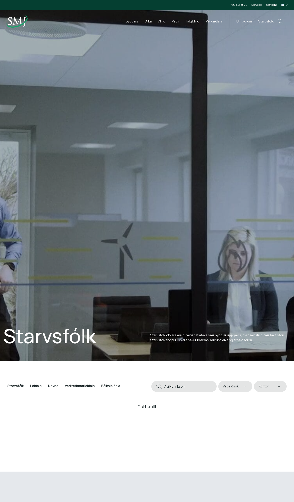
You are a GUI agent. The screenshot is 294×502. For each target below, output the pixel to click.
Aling (161, 21)
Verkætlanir (214, 21)
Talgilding (192, 21)
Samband (271, 5)
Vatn (175, 21)
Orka (148, 21)
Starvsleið (256, 5)
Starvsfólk (266, 21)
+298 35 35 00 (239, 5)
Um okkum (244, 21)
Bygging (132, 21)
